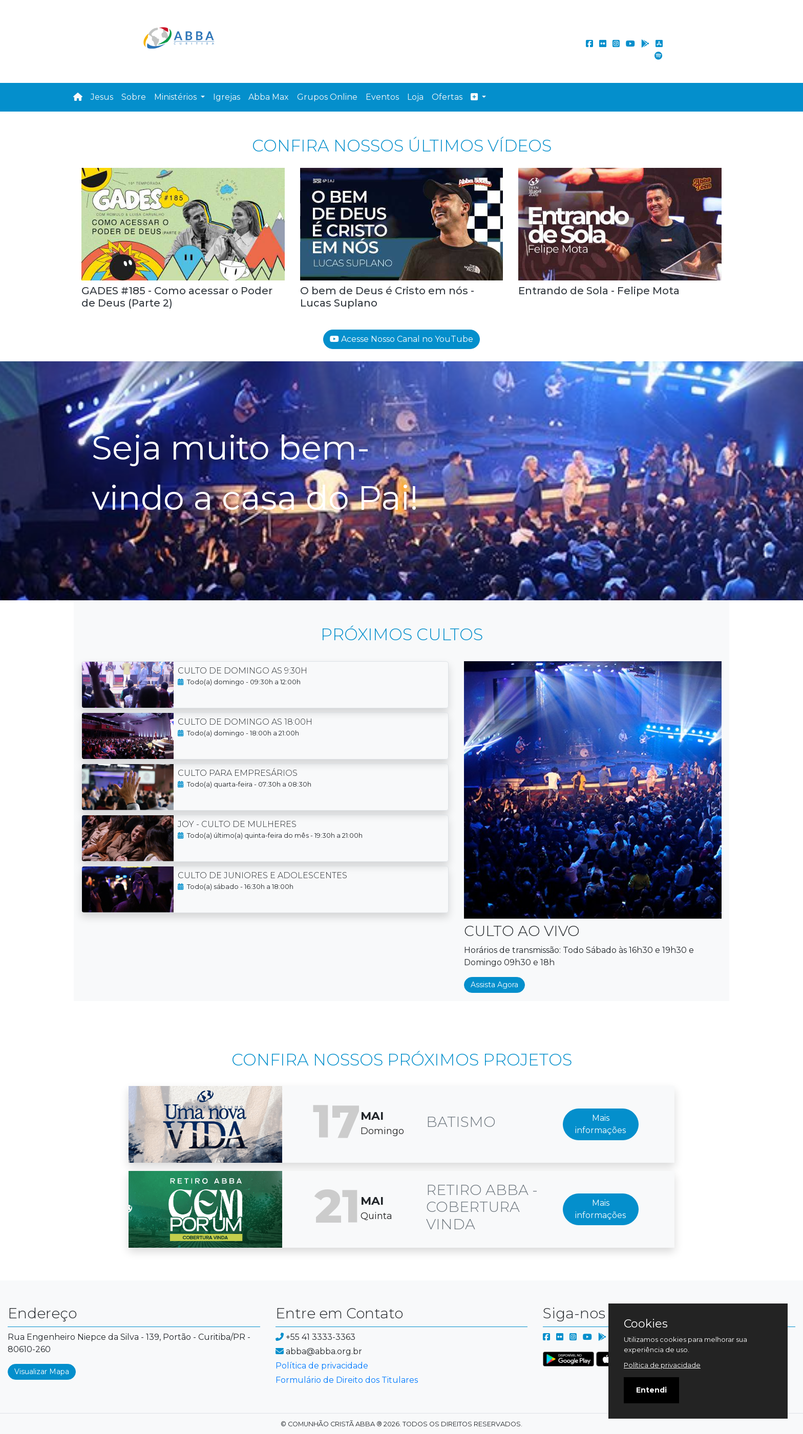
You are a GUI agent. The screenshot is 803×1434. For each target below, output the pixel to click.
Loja (415, 97)
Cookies (646, 1324)
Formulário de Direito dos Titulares (347, 1380)
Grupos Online (327, 97)
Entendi (651, 1390)
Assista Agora (494, 984)
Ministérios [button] (176, 97)
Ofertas (447, 97)
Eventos (382, 97)
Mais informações (600, 1124)
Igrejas (226, 97)
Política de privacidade (322, 1366)
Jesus (102, 97)
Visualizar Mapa (41, 1371)
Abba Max (268, 97)
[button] (478, 97)
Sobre (133, 97)
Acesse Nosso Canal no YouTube (401, 339)
